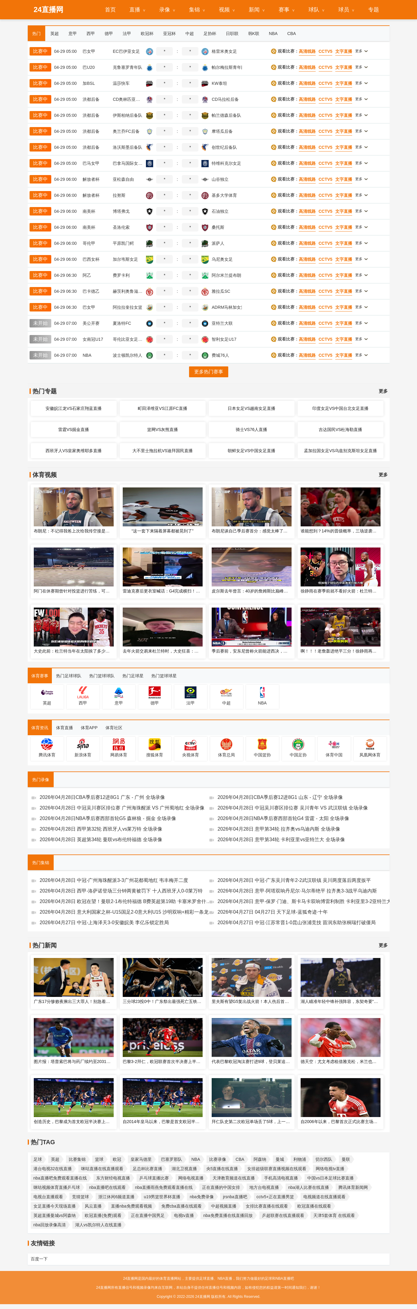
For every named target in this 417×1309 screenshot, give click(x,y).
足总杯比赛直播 (147, 1168)
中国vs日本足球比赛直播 (330, 1178)
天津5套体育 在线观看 (334, 1215)
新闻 (254, 10)
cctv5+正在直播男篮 (275, 1196)
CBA (239, 1159)
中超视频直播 (223, 1206)
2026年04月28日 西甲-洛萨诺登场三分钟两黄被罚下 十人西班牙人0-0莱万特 (121, 890)
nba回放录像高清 (49, 1224)
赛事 (284, 10)
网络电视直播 (191, 1178)
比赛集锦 (77, 1159)
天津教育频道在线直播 (234, 1178)
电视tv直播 (184, 1215)
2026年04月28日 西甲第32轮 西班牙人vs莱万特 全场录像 (101, 829)
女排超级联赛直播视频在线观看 (276, 1168)
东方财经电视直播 (113, 1178)
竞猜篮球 (80, 1196)
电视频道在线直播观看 (324, 1196)
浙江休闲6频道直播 (116, 1196)
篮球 (99, 1159)
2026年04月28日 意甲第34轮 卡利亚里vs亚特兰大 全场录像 (281, 839)
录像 (164, 10)
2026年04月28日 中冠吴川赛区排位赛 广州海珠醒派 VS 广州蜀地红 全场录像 (122, 807)
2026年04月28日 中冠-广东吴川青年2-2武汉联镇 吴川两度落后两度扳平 (294, 880)
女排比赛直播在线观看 (267, 1206)
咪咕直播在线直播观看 (102, 1168)
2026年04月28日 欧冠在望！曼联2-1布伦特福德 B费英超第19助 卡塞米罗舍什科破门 (127, 901)
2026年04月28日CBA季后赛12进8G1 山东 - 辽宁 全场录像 (280, 797)
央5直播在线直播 (222, 1168)
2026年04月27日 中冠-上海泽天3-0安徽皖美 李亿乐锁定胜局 (104, 922)
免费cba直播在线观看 (181, 1206)
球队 (313, 10)
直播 (134, 10)
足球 (37, 1159)
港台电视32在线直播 (52, 1168)
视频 (224, 10)
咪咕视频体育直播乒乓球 (56, 1187)
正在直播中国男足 (148, 1215)
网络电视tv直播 (330, 1168)
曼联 (346, 1159)
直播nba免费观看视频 (131, 1206)
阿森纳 (260, 1159)
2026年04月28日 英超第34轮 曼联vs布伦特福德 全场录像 (101, 839)
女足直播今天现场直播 (54, 1206)
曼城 (280, 1159)
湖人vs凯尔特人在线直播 (98, 1224)
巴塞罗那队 (171, 1159)
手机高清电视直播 (281, 1178)
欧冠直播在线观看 (314, 1206)
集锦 (194, 10)
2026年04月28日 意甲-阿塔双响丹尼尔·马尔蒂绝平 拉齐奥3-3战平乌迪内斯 (297, 890)
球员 (343, 10)
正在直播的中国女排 (221, 1187)
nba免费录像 (201, 1196)
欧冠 (117, 1159)
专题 (373, 10)
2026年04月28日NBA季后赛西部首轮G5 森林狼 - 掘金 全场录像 (108, 818)
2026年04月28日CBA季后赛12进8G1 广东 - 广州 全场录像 (102, 797)
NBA (195, 1159)
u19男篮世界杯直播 (162, 1196)
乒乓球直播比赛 (154, 1178)
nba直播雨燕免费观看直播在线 (164, 1187)
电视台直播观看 (48, 1196)
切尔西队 (323, 1159)
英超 (55, 1159)
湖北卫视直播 (184, 1168)
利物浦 (299, 1159)
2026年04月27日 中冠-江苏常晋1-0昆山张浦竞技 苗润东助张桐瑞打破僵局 (297, 922)
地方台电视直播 (264, 1187)
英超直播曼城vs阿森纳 (54, 1215)
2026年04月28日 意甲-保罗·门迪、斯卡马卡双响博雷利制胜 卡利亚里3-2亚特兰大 (305, 901)
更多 (383, 391)
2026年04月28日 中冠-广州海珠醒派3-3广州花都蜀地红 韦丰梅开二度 (114, 880)
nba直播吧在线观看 (107, 1187)
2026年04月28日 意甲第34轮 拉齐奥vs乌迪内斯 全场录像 (279, 829)
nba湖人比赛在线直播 (308, 1187)
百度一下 (39, 1258)
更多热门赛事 (208, 371)
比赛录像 (217, 1159)
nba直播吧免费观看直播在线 (60, 1178)
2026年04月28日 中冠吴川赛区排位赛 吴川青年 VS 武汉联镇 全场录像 (293, 807)
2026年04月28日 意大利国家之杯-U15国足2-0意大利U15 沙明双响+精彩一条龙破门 (127, 912)
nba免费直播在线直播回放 (227, 1215)
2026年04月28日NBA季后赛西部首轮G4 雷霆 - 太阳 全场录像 (283, 818)
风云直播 (93, 1206)
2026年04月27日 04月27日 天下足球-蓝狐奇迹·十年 (273, 912)
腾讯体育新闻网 (353, 1187)
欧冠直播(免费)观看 (103, 1215)
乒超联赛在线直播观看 (283, 1215)
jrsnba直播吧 (235, 1196)
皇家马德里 (141, 1159)
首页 (110, 10)
